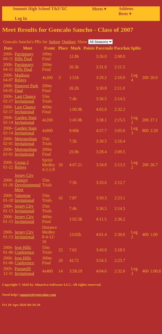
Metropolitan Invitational (26, 141)
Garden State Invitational (26, 120)
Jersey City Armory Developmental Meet (27, 182)
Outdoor (69, 41)
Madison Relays (22, 77)
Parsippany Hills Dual (24, 56)
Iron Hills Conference (24, 249)
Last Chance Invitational (25, 98)
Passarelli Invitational (24, 271)
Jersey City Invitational (24, 208)
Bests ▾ (125, 13)
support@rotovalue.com (38, 295)
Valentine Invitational (24, 198)
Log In (20, 18)
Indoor (54, 41)
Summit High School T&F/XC (40, 8)
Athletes (126, 8)
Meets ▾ (99, 9)
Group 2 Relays (22, 164)
